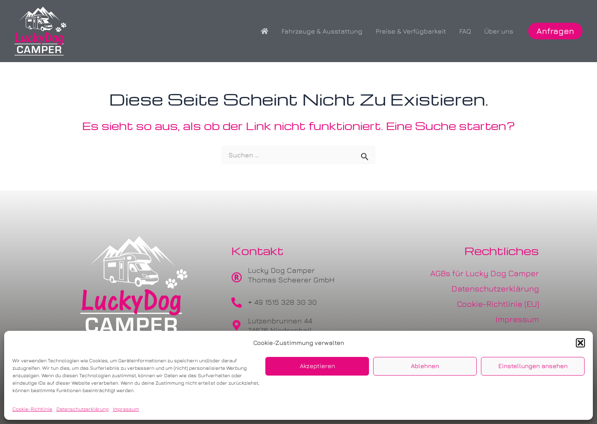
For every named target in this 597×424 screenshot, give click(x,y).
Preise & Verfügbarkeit (411, 31)
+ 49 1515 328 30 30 (282, 302)
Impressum (126, 409)
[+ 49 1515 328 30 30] (236, 302)
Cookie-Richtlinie (32, 409)
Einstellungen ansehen (533, 365)
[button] (580, 343)
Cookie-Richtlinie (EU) (498, 303)
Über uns (498, 31)
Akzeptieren (317, 365)
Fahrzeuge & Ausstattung (322, 31)
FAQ (465, 31)
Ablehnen (425, 365)
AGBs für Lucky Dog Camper (484, 273)
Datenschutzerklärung (82, 409)
